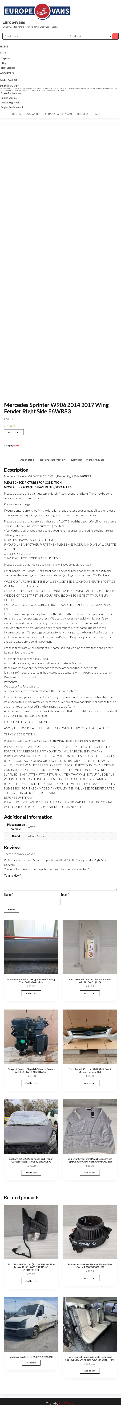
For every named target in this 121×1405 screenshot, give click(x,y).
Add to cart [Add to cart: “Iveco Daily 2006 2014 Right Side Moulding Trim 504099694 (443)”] (31, 993)
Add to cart (14, 432)
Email (64, 894)
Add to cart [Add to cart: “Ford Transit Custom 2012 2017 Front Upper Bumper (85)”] (90, 1083)
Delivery (83, 113)
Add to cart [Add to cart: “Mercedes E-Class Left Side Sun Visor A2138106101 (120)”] (90, 993)
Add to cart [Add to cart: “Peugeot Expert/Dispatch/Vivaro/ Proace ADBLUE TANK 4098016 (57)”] (31, 1083)
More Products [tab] (95, 459)
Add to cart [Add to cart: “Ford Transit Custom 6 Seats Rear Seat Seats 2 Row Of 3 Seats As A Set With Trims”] (90, 1370)
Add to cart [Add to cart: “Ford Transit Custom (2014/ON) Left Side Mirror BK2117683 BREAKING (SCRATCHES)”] (31, 1281)
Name (8, 894)
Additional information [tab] (51, 459)
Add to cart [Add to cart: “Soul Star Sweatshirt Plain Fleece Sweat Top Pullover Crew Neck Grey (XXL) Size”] (90, 1172)
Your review (12, 875)
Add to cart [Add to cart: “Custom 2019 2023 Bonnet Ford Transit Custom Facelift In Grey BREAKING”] (31, 1172)
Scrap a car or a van (58, 113)
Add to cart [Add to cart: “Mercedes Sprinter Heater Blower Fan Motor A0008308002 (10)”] (90, 1278)
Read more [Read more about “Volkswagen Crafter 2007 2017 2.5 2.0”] (31, 1362)
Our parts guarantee (26, 113)
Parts (16, 445)
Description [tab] (27, 459)
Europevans (13, 22)
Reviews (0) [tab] (75, 459)
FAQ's (97, 113)
